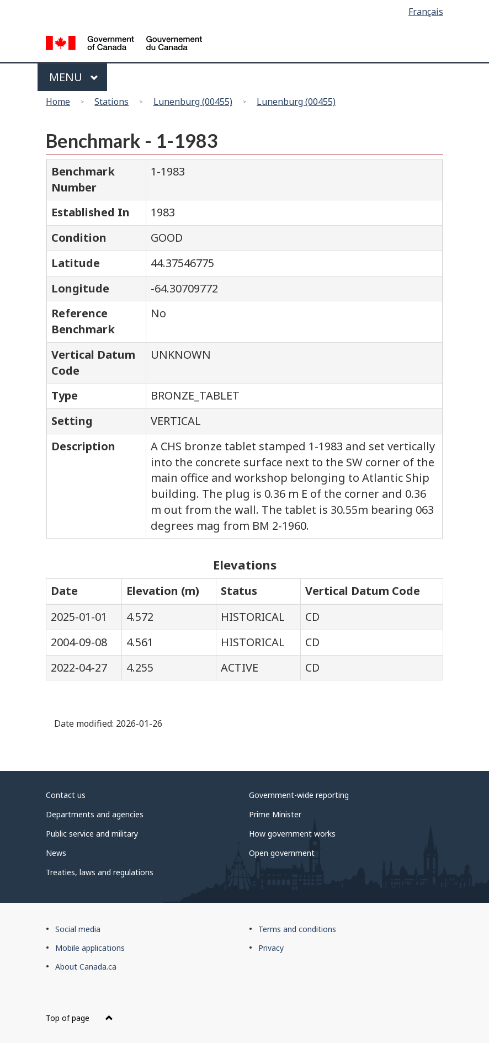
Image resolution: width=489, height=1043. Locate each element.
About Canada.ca (85, 966)
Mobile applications (90, 948)
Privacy (271, 948)
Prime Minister (275, 814)
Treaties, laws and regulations (99, 872)
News (56, 853)
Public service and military (92, 833)
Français (425, 12)
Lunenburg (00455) (192, 101)
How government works (292, 833)
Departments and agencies (94, 814)
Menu (73, 77)
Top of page (79, 1018)
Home (58, 101)
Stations (111, 101)
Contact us (66, 795)
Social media (77, 929)
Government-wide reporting (299, 795)
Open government (282, 853)
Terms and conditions (297, 929)
